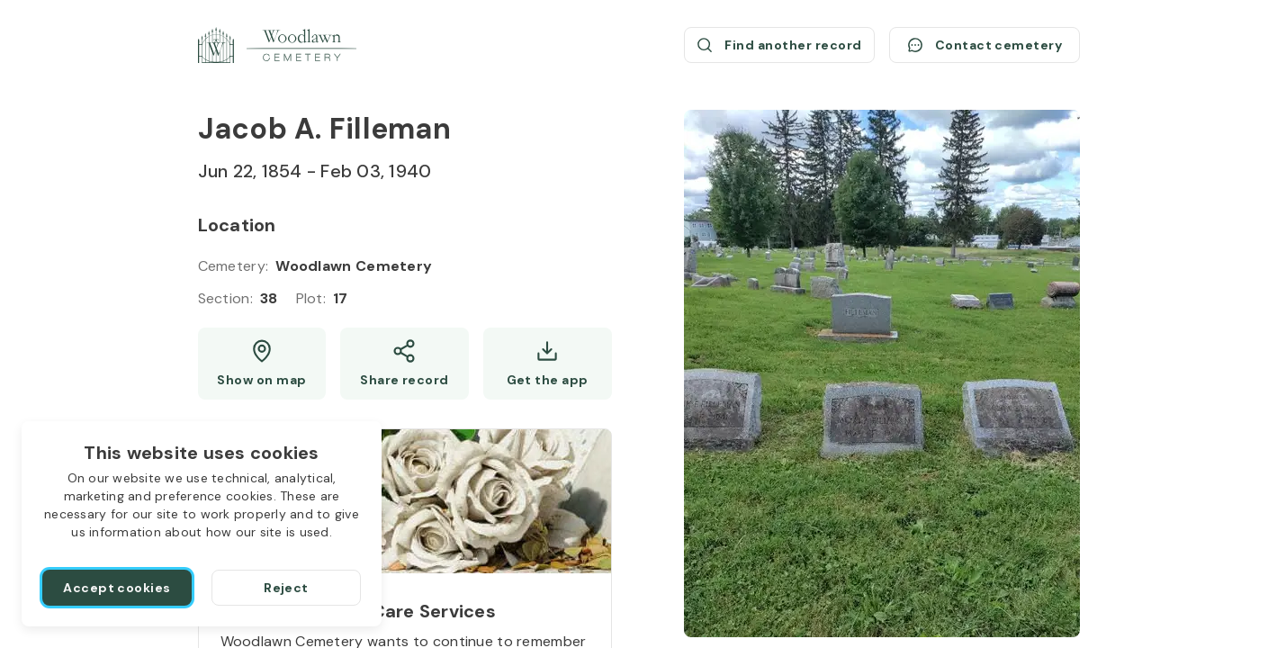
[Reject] (286, 588)
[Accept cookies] (117, 588)
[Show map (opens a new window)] (262, 364)
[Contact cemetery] (984, 45)
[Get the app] (547, 364)
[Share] (404, 364)
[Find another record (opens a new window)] (779, 45)
